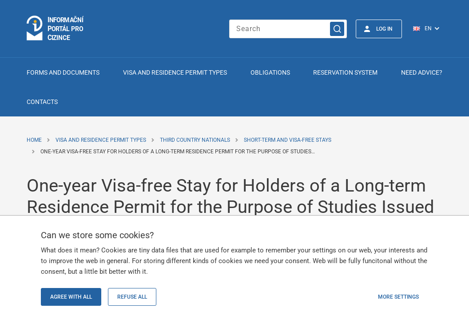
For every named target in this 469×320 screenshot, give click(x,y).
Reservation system (345, 72)
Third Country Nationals (195, 140)
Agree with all (71, 297)
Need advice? (421, 72)
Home (34, 140)
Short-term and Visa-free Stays (287, 140)
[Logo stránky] (55, 29)
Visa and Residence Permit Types (175, 72)
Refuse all (132, 297)
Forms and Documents (63, 72)
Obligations (270, 72)
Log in (384, 29)
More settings (398, 297)
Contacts (42, 101)
